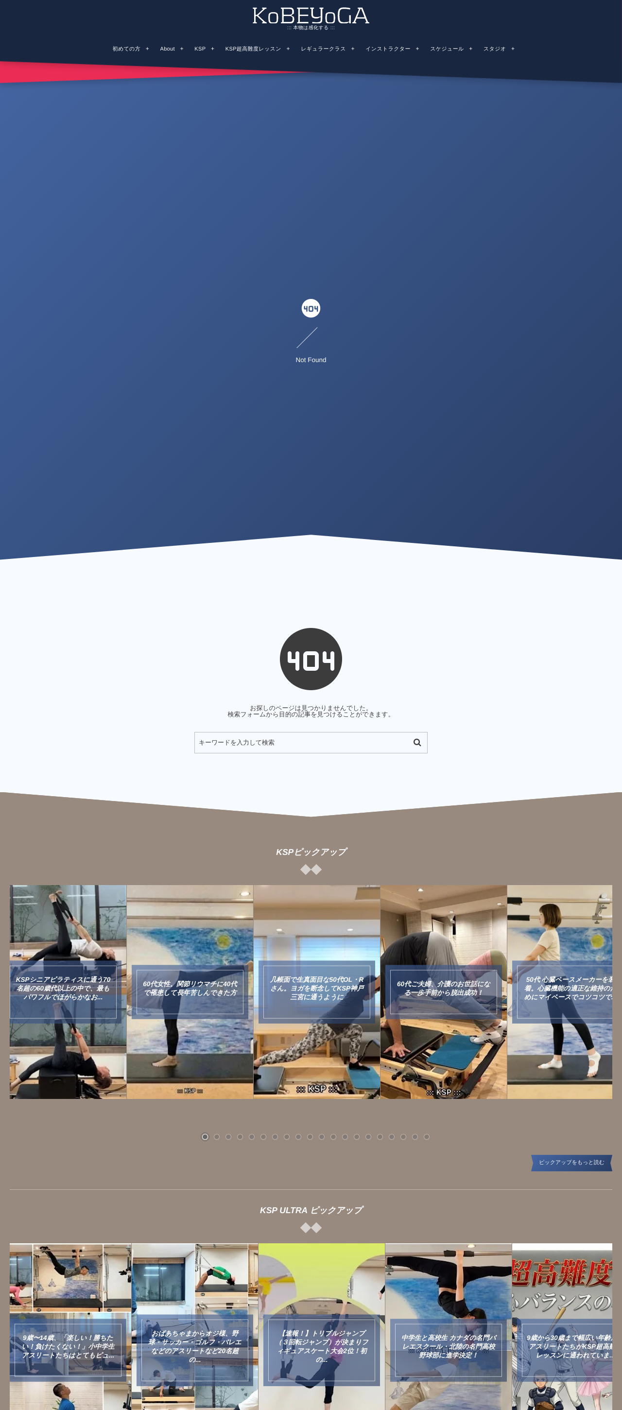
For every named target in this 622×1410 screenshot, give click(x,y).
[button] (205, 1136)
